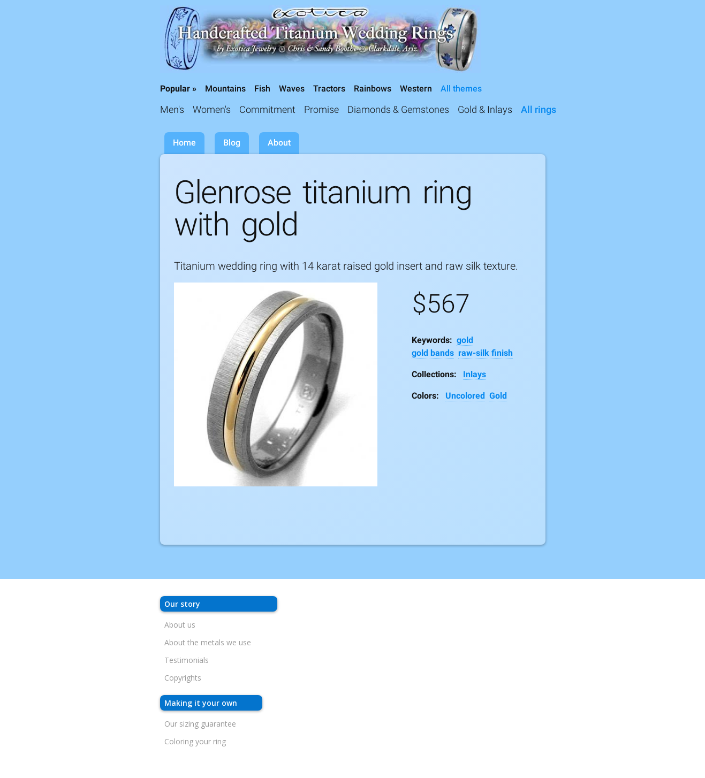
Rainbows (372, 88)
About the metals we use (207, 642)
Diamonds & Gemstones (398, 109)
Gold (498, 396)
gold (465, 340)
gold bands (433, 353)
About (279, 143)
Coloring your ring (195, 741)
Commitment (267, 109)
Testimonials (186, 660)
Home (184, 143)
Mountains (225, 88)
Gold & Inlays (485, 109)
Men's (172, 109)
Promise (321, 109)
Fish (262, 88)
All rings (538, 109)
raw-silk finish (485, 353)
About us (179, 625)
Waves (292, 88)
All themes (461, 88)
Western (416, 88)
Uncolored (465, 396)
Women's (212, 109)
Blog (231, 143)
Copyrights (182, 678)
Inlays (474, 374)
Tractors (329, 88)
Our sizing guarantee (200, 724)
